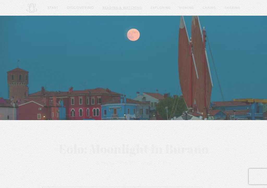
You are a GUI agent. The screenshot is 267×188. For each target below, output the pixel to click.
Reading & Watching (122, 7)
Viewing (186, 7)
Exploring (161, 7)
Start (53, 7)
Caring (209, 7)
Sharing (232, 7)
